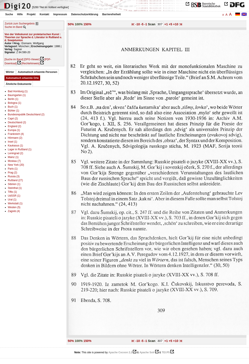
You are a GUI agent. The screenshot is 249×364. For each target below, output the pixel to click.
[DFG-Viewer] (31, 59)
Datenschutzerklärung (84, 14)
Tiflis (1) (12, 191)
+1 (166, 24)
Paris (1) (13, 168)
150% (88, 24)
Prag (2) (12, 172)
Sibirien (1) (14, 184)
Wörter (10, 72)
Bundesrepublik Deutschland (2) (26, 114)
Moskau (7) (14, 160)
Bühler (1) (13, 110)
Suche (9, 14)
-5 (142, 24)
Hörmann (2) (15, 137)
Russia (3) (14, 176)
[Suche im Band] (13, 59)
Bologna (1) (14, 102)
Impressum (60, 14)
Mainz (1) (13, 157)
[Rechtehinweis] (30, 63)
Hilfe (20, 14)
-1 (146, 24)
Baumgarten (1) (17, 95)
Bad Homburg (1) (18, 91)
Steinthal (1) (15, 188)
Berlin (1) (13, 99)
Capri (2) (13, 118)
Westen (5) (14, 207)
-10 (138, 24)
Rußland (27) (15, 180)
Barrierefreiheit (111, 14)
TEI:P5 (166, 352)
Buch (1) (13, 106)
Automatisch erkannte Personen (37, 72)
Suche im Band (13, 27)
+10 (176, 24)
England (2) (14, 126)
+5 (171, 24)
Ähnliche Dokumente (18, 84)
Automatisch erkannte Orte (22, 78)
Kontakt (44, 14)
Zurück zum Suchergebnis (19, 23)
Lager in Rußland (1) (20, 149)
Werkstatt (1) (15, 203)
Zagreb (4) (14, 211)
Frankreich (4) (16, 133)
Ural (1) (12, 199)
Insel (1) (12, 141)
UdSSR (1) (14, 195)
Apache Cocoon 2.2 (120, 352)
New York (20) (16, 164)
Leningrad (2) (15, 153)
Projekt (31, 14)
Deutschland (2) (17, 122)
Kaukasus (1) (15, 145)
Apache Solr (147, 352)
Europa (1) (14, 130)
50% (71, 24)
